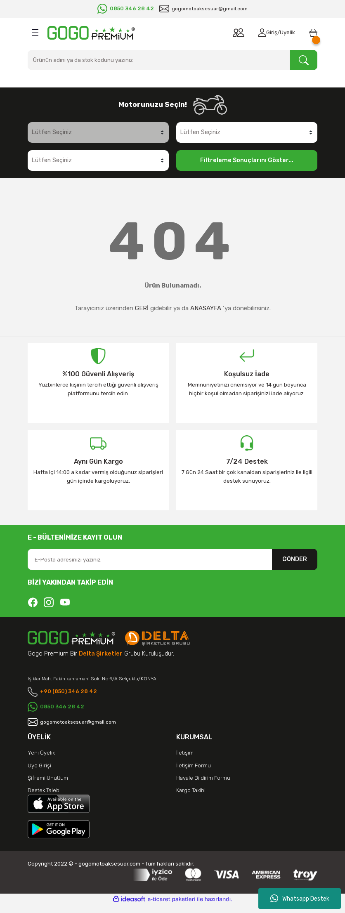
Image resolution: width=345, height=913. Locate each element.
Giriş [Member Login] (268, 32)
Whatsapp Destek (299, 898)
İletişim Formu (193, 773)
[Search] (172, 60)
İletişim (185, 761)
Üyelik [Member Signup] (284, 32)
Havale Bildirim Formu (203, 786)
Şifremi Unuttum (48, 786)
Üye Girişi (39, 773)
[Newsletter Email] (172, 559)
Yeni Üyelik (41, 761)
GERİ (142, 308)
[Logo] (91, 33)
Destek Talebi (44, 798)
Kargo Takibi (191, 798)
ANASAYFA (205, 308)
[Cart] (311, 32)
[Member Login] (257, 32)
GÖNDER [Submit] (294, 559)
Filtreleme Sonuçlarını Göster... (246, 160)
